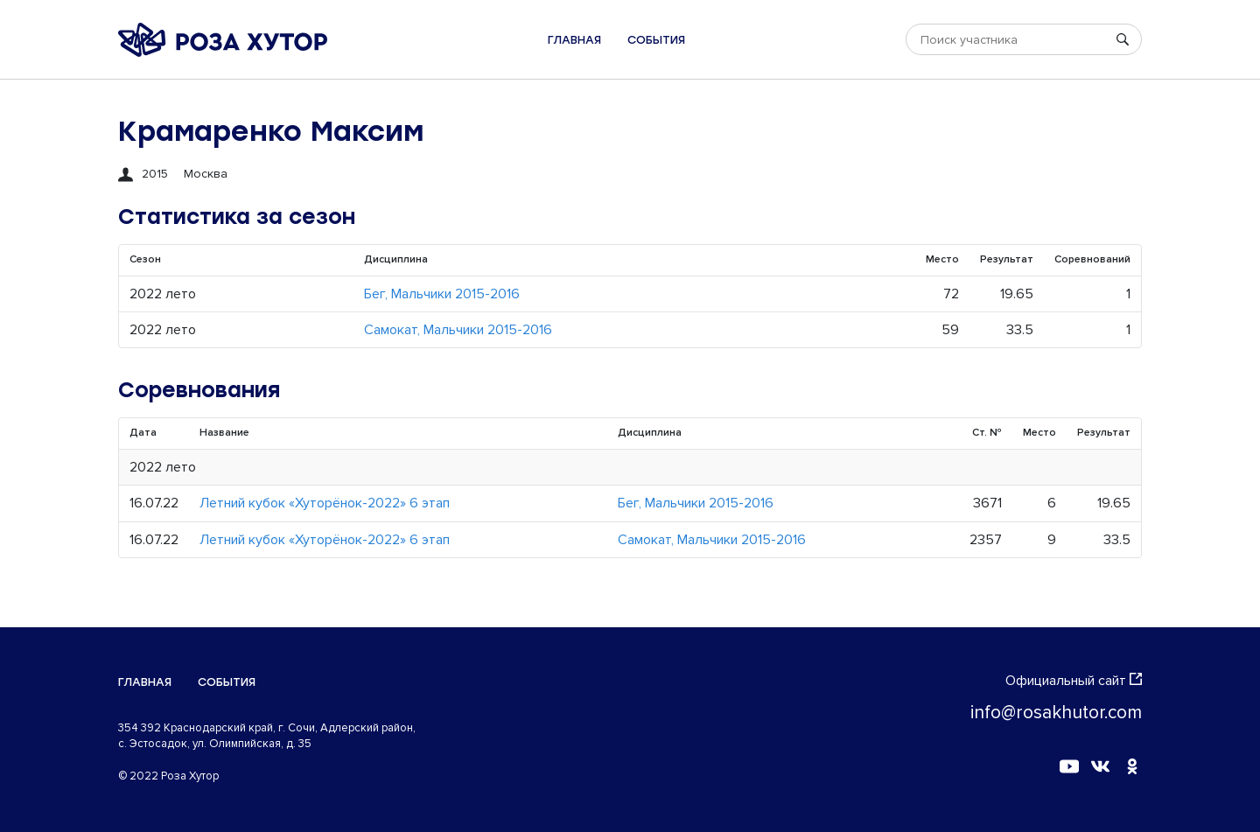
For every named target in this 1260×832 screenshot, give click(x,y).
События (656, 39)
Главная (574, 39)
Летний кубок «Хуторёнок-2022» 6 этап (325, 503)
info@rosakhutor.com (1056, 713)
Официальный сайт (1073, 680)
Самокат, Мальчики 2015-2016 (458, 330)
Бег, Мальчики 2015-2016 (442, 294)
